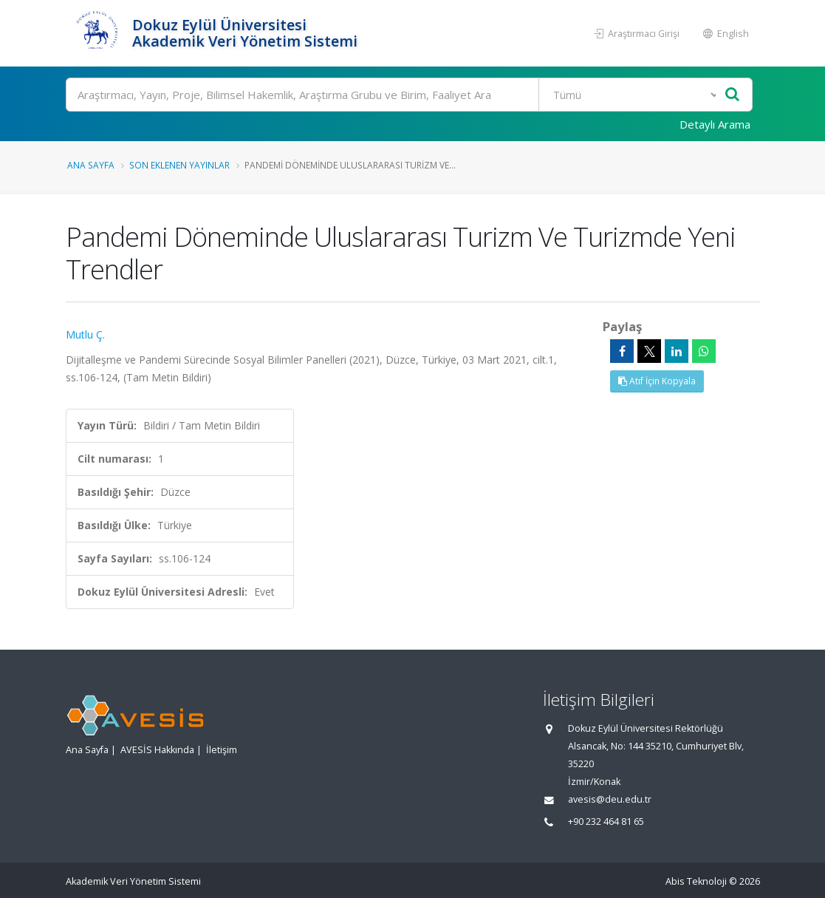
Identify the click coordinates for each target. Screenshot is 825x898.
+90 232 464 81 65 (606, 821)
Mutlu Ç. (85, 334)
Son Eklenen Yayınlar (179, 165)
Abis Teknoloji (696, 881)
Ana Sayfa (90, 165)
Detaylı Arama (714, 124)
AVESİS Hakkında (157, 750)
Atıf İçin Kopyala (657, 381)
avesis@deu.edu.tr (609, 799)
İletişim (221, 750)
